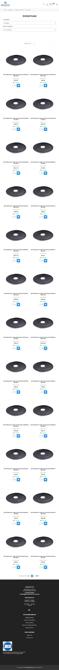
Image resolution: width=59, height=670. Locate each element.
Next (37, 576)
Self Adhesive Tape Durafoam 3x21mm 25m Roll (16, 294)
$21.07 (43, 255)
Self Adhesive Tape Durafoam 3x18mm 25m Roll (16, 250)
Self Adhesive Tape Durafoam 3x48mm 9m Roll (15, 381)
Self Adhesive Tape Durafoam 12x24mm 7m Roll (16, 118)
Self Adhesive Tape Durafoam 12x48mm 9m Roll (16, 162)
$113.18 (43, 80)
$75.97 (16, 474)
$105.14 (43, 124)
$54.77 (43, 431)
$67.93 (16, 80)
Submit (6, 34)
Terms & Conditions (29, 620)
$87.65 (16, 431)
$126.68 (43, 518)
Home (5, 10)
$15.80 (43, 212)
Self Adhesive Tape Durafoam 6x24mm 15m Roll (43, 513)
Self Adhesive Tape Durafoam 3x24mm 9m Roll (15, 337)
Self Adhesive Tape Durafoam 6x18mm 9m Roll (16, 513)
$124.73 (16, 168)
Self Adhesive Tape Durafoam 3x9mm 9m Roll (43, 381)
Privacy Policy (29, 622)
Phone (50, 4)
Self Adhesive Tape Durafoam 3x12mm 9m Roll (43, 206)
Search (44, 4)
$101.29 (43, 474)
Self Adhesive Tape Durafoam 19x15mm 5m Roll (43, 162)
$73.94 (43, 168)
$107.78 (16, 255)
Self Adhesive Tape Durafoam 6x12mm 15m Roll (16, 469)
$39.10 (43, 562)
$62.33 (16, 124)
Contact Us (29, 638)
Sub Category (8, 26)
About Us (29, 635)
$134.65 (43, 299)
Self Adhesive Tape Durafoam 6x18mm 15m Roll (43, 469)
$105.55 (16, 299)
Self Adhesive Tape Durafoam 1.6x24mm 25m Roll (43, 75)
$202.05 (43, 343)
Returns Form (29, 627)
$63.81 (16, 562)
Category (6, 20)
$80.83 (16, 212)
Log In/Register (47, 4)
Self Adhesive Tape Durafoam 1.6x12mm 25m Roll (16, 75)
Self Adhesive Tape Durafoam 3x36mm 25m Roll (43, 337)
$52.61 (16, 387)
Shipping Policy (29, 617)
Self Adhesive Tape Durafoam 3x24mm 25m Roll (43, 294)
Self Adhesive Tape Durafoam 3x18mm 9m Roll (43, 250)
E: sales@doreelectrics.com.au (29, 594)
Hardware (10, 10)
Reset (30, 38)
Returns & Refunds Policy (29, 625)
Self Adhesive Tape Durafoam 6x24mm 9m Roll (43, 556)
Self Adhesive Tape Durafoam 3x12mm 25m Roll (16, 206)
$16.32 (43, 387)
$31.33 (16, 518)
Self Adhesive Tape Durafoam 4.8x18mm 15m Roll (16, 425)
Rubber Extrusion (19, 10)
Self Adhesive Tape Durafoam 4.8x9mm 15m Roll (43, 425)
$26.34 (16, 343)
